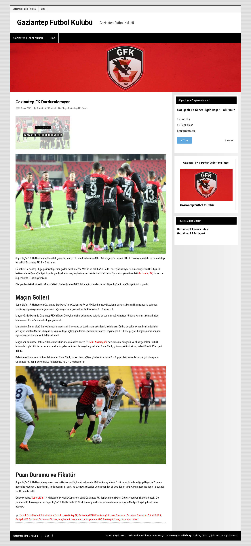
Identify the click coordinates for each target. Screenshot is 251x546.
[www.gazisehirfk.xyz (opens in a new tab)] (181, 535)
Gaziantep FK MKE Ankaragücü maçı (97, 515)
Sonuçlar (229, 140)
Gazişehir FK (22, 519)
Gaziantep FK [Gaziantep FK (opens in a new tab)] (145, 273)
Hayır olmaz (185, 125)
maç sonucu (77, 519)
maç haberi (64, 519)
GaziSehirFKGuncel (46, 108)
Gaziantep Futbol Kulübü (24, 8)
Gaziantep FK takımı (126, 515)
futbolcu (59, 515)
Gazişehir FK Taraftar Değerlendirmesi (206, 162)
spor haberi (132, 519)
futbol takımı (47, 515)
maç (55, 519)
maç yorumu (90, 519)
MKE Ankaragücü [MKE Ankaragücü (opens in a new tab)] (98, 342)
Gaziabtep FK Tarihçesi (191, 233)
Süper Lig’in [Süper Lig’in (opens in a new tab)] (37, 497)
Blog (43, 8)
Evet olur (183, 119)
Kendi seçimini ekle (186, 130)
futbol (23, 515)
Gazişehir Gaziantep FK (40, 519)
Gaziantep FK (74, 108)
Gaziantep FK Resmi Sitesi (192, 229)
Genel (85, 108)
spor (124, 519)
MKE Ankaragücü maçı (109, 519)
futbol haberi (33, 515)
